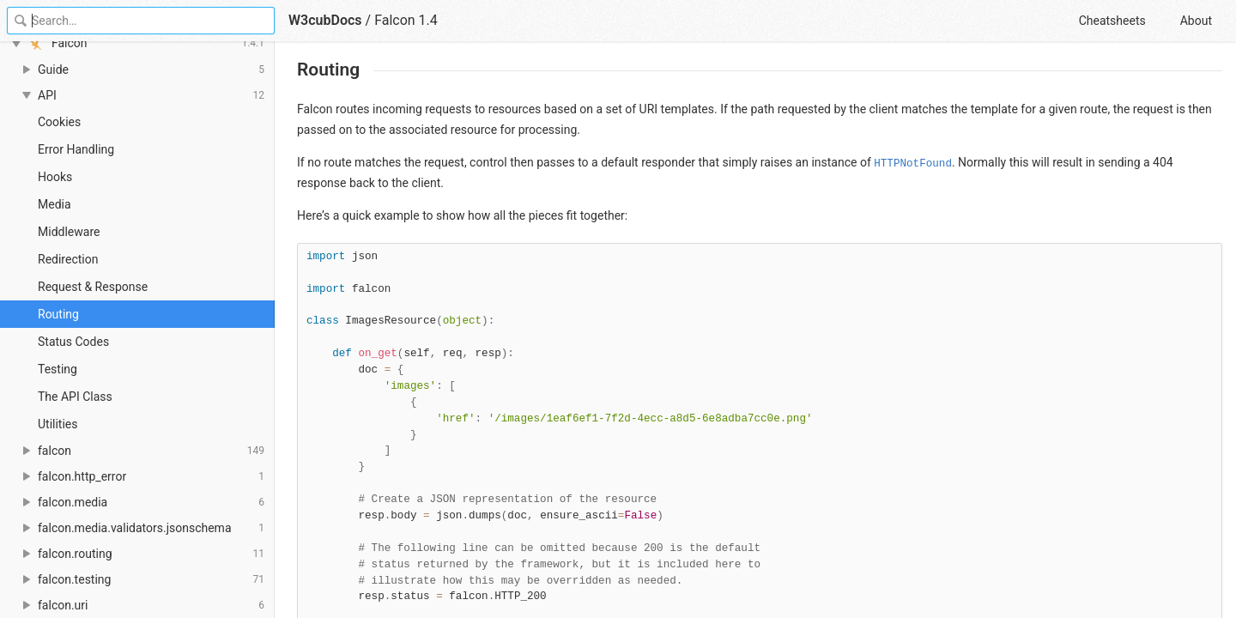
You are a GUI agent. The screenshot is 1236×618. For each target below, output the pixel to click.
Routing (58, 314)
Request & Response (93, 287)
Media (54, 204)
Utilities (58, 424)
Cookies (59, 122)
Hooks (55, 177)
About (1196, 20)
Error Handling (76, 149)
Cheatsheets (1112, 20)
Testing (57, 369)
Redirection (68, 259)
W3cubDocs (325, 20)
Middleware (69, 232)
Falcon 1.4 (406, 20)
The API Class (75, 396)
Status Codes (73, 341)
